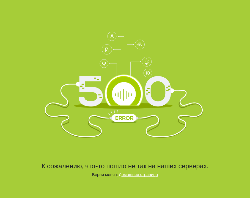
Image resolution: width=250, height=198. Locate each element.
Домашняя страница (138, 174)
